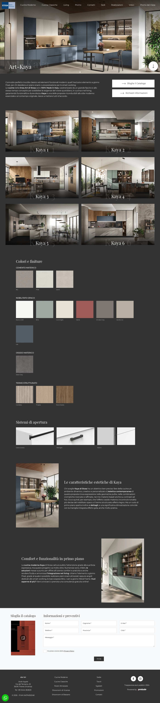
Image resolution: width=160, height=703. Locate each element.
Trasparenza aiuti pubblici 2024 (136, 685)
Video (131, 5)
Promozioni (99, 690)
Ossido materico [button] (25, 353)
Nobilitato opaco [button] (25, 298)
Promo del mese (147, 5)
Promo (78, 5)
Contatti (91, 5)
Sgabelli (99, 686)
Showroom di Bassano (61, 695)
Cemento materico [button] (26, 268)
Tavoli (99, 682)
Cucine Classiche (49, 5)
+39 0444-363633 (24, 690)
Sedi (103, 5)
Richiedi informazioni (133, 93)
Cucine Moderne (28, 5)
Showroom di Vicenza (61, 690)
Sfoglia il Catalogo (133, 83)
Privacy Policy (69, 651)
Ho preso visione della (60, 651)
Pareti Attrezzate (61, 686)
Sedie (99, 677)
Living (66, 5)
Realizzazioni (117, 5)
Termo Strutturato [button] (26, 383)
